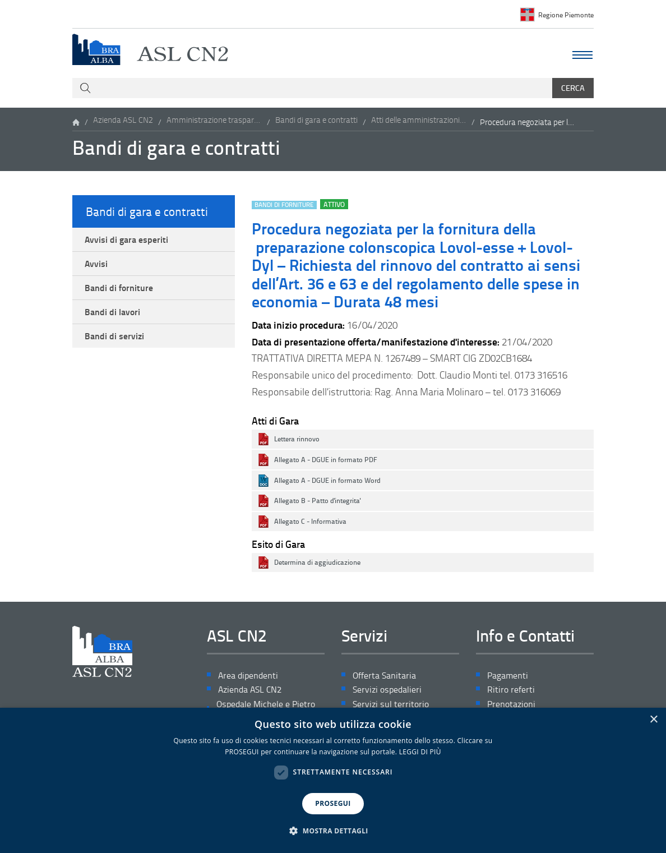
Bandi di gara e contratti (316, 123)
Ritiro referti (512, 693)
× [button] (653, 720)
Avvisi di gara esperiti (132, 241)
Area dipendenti (252, 677)
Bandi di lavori (117, 323)
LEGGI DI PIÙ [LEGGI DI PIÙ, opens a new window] (420, 752)
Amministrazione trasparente (214, 123)
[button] (333, 831)
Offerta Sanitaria (387, 677)
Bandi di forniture (123, 296)
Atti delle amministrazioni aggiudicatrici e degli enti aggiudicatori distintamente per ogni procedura (418, 123)
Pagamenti (510, 677)
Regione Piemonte (564, 14)
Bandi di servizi (119, 351)
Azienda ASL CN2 (123, 123)
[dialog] (333, 780)
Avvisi (99, 269)
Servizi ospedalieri (391, 693)
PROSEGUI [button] (332, 803)
